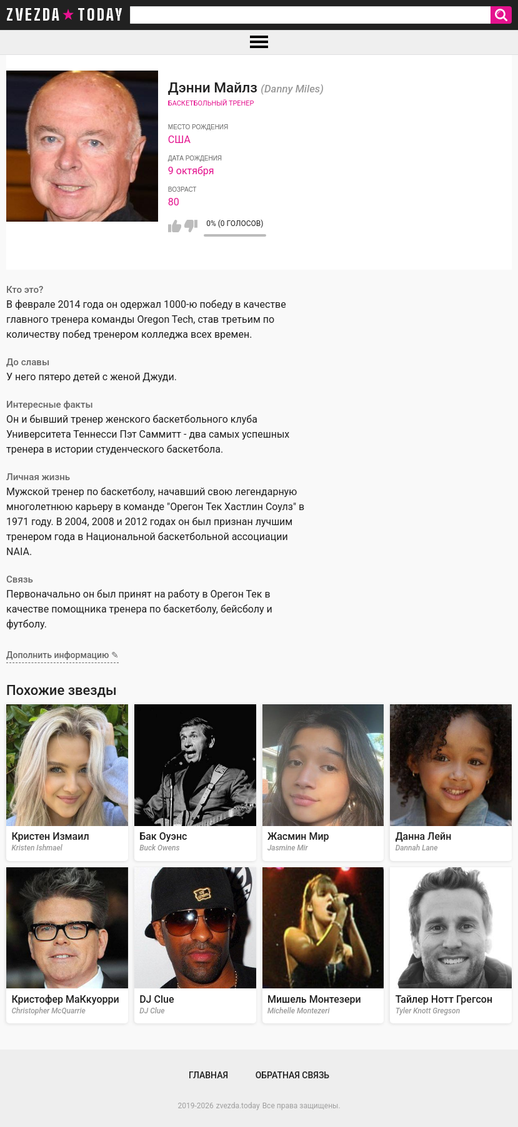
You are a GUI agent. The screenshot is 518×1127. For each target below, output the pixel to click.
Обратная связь (292, 1075)
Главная (208, 1075)
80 (173, 202)
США (179, 139)
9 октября (191, 171)
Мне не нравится (190, 226)
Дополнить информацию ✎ (62, 655)
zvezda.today (238, 1105)
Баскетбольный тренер (211, 103)
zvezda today (65, 14)
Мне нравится (174, 226)
